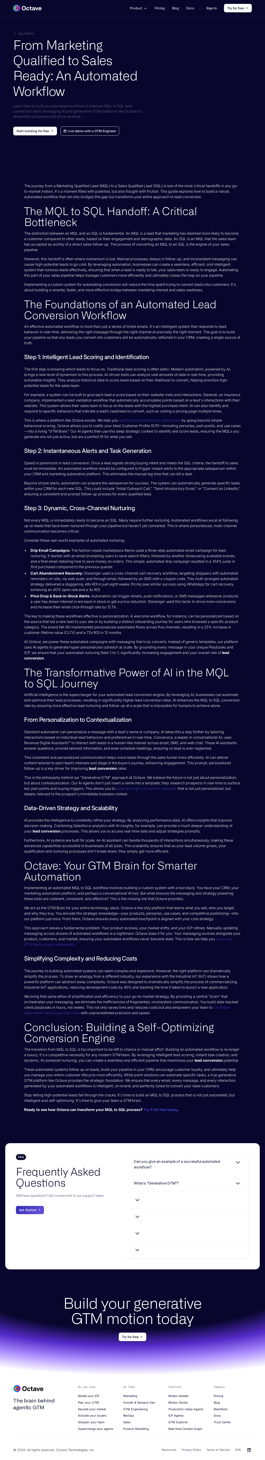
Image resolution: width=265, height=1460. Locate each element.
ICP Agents (176, 1415)
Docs (190, 8)
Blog (175, 8)
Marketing (130, 1396)
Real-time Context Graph (185, 1429)
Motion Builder (178, 1396)
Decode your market (92, 1409)
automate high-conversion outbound (146, 788)
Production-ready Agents (185, 1409)
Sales (127, 1422)
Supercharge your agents (95, 1429)
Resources (169, 1450)
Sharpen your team (91, 1422)
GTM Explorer (178, 1422)
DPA (238, 1450)
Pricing (159, 8)
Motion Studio (178, 1402)
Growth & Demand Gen (139, 1402)
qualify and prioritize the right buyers (150, 420)
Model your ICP (88, 1396)
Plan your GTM (88, 1402)
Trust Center (222, 1422)
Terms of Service (218, 1450)
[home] (27, 8)
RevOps (128, 1415)
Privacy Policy (191, 1450)
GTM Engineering (135, 1409)
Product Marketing (136, 1429)
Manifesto (221, 1409)
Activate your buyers (92, 1415)
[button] (138, 8)
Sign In (211, 8)
